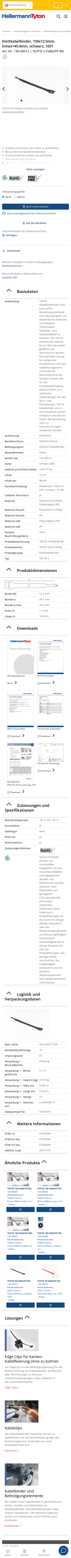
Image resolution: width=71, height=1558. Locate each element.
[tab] (35, 291)
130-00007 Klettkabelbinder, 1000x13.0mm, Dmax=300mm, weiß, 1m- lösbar (20, 1234)
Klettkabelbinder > (13, 265)
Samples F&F (9, 277)
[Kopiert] (4, 57)
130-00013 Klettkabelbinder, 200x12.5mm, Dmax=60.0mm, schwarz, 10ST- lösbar (20, 1283)
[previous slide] (4, 88)
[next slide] (67, 88)
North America (18, 5)
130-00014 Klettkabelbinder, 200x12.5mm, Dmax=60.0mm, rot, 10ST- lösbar (50, 1281)
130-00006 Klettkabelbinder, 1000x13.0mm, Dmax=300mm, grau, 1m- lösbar (50, 1189)
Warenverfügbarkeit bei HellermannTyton (29, 213)
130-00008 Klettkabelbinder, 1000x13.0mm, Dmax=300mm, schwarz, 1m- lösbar (50, 1235)
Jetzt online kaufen (35, 206)
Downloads (11, 250)
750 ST (21, 197)
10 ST (8, 197)
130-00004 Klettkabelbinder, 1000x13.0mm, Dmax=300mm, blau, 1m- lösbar (20, 1189)
